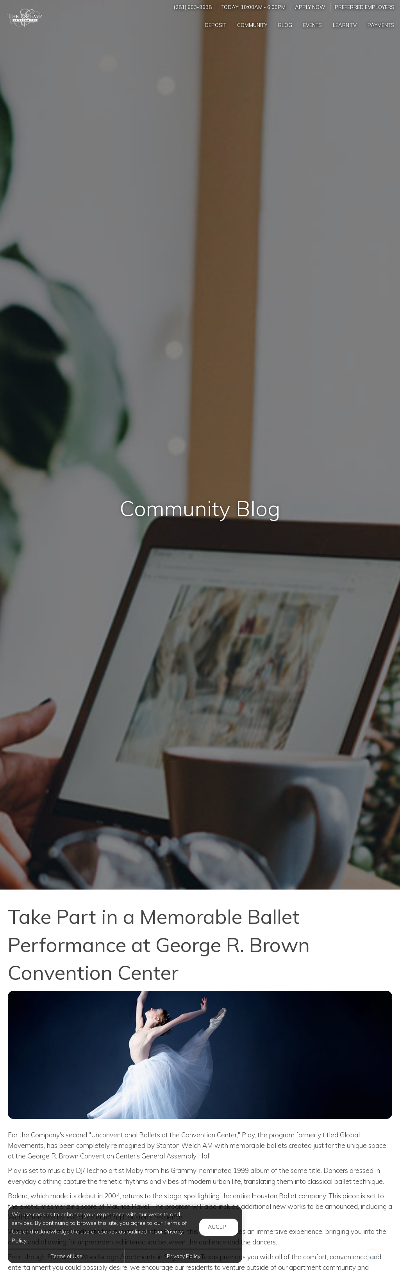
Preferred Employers (365, 7)
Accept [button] (219, 1226)
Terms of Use (66, 1256)
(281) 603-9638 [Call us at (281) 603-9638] (193, 7)
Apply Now (310, 7)
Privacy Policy (183, 1256)
